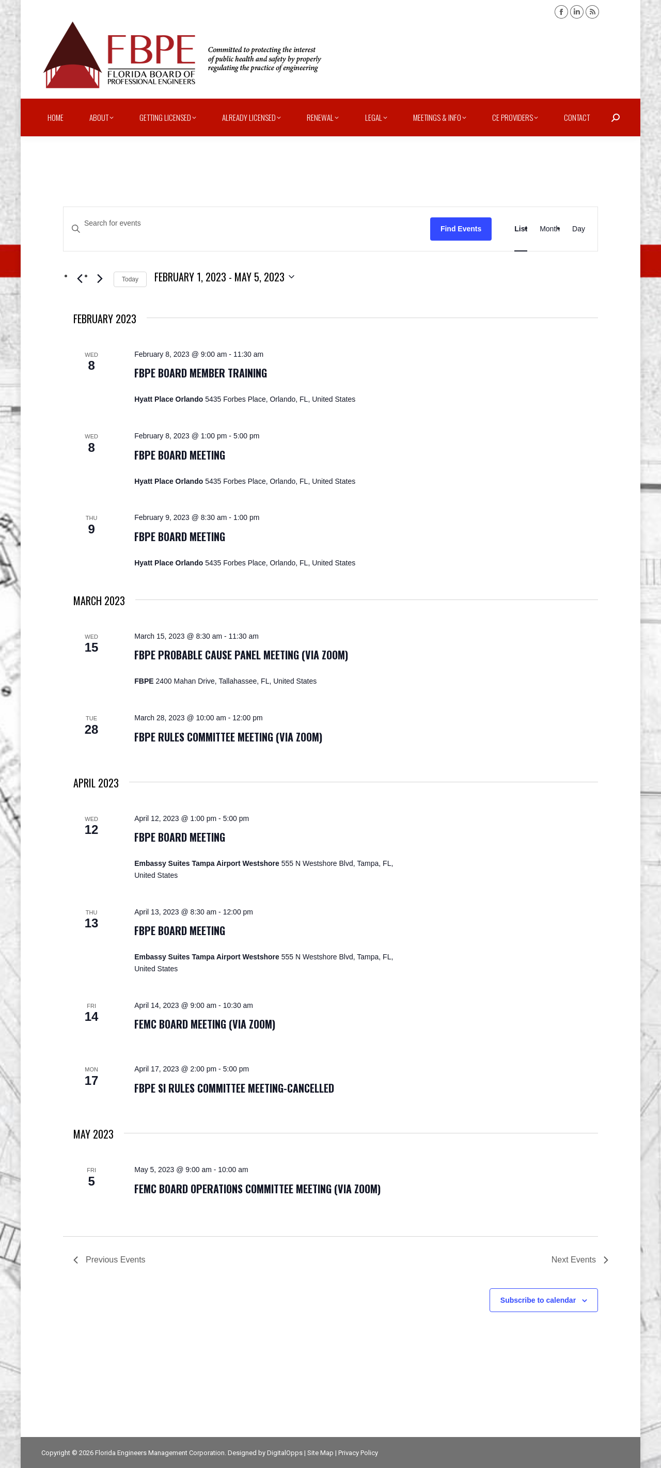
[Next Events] (99, 279)
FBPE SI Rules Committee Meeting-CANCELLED (234, 1088)
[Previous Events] (79, 279)
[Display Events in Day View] (578, 229)
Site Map (320, 1453)
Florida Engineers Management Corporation (160, 1453)
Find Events (460, 229)
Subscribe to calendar (538, 1300)
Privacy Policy (358, 1453)
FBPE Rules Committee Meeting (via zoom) (228, 737)
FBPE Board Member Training (200, 373)
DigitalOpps (285, 1453)
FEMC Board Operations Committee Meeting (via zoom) (257, 1188)
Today (130, 279)
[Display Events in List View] (520, 229)
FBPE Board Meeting (179, 455)
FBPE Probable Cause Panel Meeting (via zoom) (241, 654)
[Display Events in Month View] (550, 229)
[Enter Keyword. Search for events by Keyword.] (247, 223)
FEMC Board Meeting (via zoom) (204, 1024)
